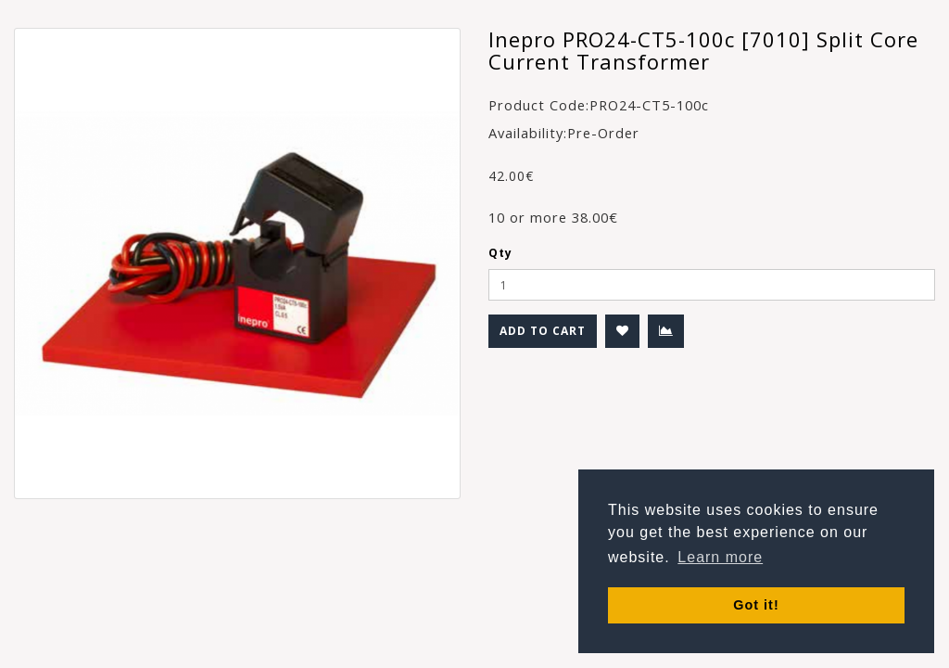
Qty (500, 253)
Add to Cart (543, 331)
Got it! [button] (755, 604)
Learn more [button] (720, 557)
